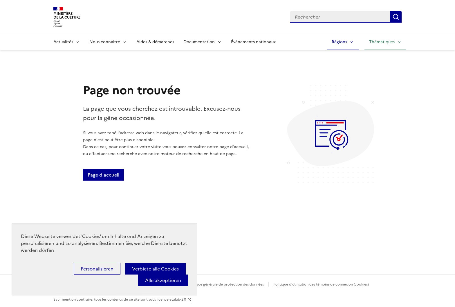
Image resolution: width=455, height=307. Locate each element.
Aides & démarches (155, 42)
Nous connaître (104, 42)
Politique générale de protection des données (225, 284)
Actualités (63, 42)
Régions (339, 42)
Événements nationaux (253, 42)
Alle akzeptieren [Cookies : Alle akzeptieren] (163, 280)
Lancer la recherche (396, 17)
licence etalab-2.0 (171, 299)
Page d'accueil (103, 174)
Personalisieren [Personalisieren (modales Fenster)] (97, 268)
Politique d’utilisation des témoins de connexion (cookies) (321, 284)
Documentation (199, 42)
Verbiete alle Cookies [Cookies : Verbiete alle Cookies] (155, 268)
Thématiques (382, 42)
